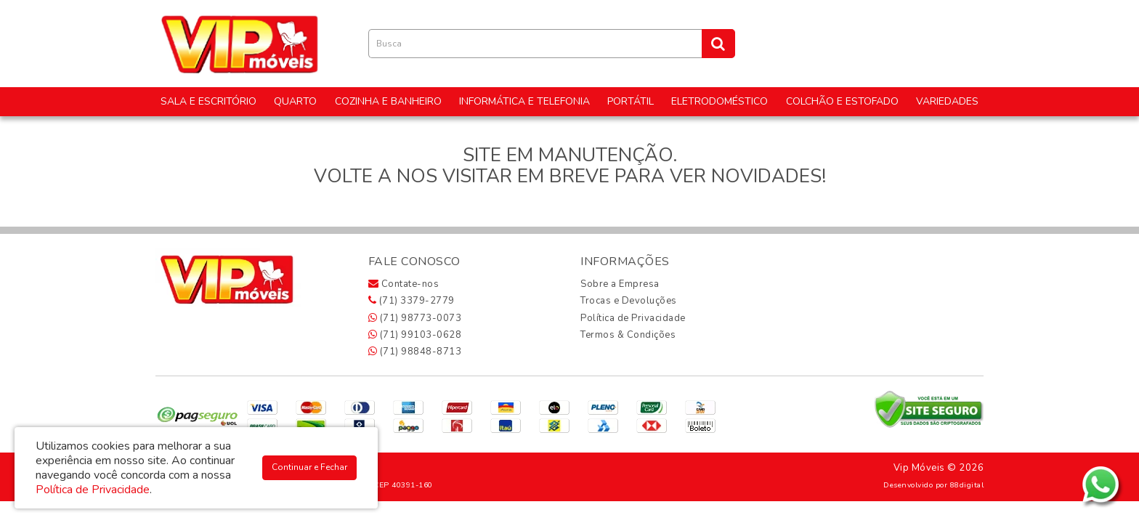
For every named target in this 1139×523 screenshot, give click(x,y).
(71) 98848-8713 (415, 351)
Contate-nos (403, 284)
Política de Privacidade (633, 318)
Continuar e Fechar (309, 467)
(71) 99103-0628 (415, 334)
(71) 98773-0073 (415, 318)
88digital (967, 484)
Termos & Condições (628, 334)
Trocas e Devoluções (628, 300)
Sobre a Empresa (620, 284)
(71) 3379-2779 (411, 300)
